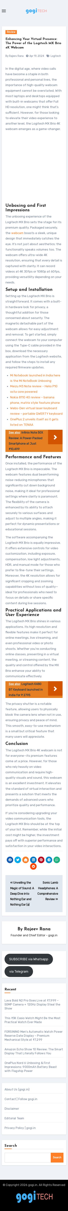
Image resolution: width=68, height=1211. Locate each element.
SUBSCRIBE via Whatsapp (28, 959)
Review (11, 32)
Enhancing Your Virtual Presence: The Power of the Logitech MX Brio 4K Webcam (33, 43)
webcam (17, 233)
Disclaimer (12, 1108)
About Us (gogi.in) (17, 1089)
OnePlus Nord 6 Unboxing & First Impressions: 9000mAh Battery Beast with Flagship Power (31, 1067)
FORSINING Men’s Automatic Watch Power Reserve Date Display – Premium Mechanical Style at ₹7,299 (34, 1035)
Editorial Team (14, 1118)
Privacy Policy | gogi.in (20, 1128)
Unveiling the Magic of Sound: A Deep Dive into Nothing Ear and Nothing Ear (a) (22, 893)
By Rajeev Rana (14, 56)
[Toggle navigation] (4, 11)
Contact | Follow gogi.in (21, 1099)
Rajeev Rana (37, 929)
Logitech (56, 56)
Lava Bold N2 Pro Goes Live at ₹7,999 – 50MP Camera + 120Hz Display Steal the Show (32, 1004)
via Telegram (18, 972)
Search (11, 1146)
